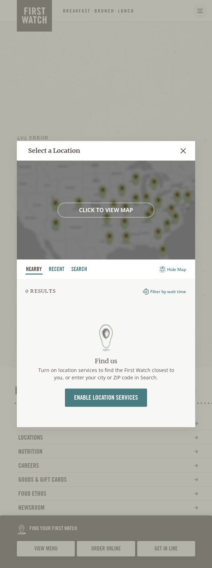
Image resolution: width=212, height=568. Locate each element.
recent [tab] (56, 270)
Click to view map (106, 210)
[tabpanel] (106, 353)
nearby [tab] (34, 270)
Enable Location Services (106, 397)
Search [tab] (79, 270)
